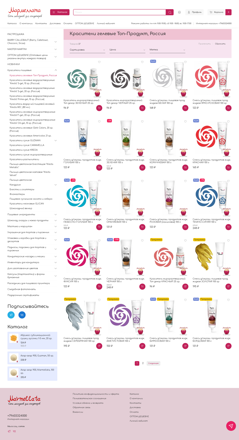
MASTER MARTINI (17, 49)
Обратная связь (81, 407)
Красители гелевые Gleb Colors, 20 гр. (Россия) (31, 129)
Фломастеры (17, 194)
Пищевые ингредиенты (21, 214)
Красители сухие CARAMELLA (27, 145)
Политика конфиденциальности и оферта (96, 394)
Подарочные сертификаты (23, 295)
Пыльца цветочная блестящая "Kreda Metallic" (31, 165)
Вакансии (78, 412)
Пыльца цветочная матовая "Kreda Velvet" (30, 173)
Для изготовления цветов (22, 268)
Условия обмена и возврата (88, 403)
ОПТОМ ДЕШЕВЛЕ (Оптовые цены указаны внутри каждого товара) (27, 57)
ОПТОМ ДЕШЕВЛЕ (84, 23)
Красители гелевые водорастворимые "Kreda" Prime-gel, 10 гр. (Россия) (32, 97)
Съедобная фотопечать (21, 289)
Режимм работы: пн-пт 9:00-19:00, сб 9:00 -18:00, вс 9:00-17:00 (161, 23)
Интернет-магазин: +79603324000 (214, 23)
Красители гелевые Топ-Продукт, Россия (33, 75)
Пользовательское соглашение (89, 398)
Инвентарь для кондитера (23, 262)
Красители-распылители (24, 159)
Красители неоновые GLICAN (27, 204)
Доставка (55, 23)
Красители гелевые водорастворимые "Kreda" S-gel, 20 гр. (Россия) (32, 89)
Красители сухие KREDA (24, 150)
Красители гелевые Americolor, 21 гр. (30, 136)
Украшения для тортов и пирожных (28, 232)
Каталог (59, 12)
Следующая (153, 363)
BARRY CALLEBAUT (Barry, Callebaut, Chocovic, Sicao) (27, 41)
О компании (26, 23)
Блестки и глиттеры (22, 189)
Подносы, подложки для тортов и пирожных (26, 249)
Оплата (67, 23)
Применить (204, 44)
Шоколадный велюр (21, 208)
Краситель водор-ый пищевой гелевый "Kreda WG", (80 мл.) (32, 105)
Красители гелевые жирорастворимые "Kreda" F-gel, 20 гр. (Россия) (32, 113)
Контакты (41, 23)
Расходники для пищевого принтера (28, 283)
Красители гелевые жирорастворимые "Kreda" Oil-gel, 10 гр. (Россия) (32, 121)
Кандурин (15, 185)
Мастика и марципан (19, 226)
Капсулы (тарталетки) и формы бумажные (26, 276)
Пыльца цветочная (21, 180)
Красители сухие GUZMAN (25, 140)
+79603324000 (17, 415)
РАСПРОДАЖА (15, 34)
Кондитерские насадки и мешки (26, 256)
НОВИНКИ (13, 64)
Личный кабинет (106, 23)
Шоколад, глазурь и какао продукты (27, 220)
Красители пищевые (19, 70)
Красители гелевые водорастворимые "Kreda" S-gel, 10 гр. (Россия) (32, 82)
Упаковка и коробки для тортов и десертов (26, 240)
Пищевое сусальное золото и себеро (31, 199)
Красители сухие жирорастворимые (31, 155)
